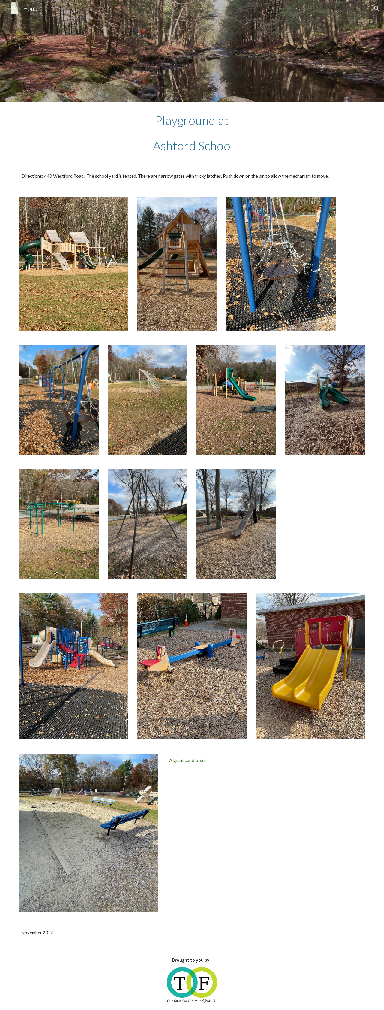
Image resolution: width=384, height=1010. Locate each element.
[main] (192, 132)
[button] (377, 8)
